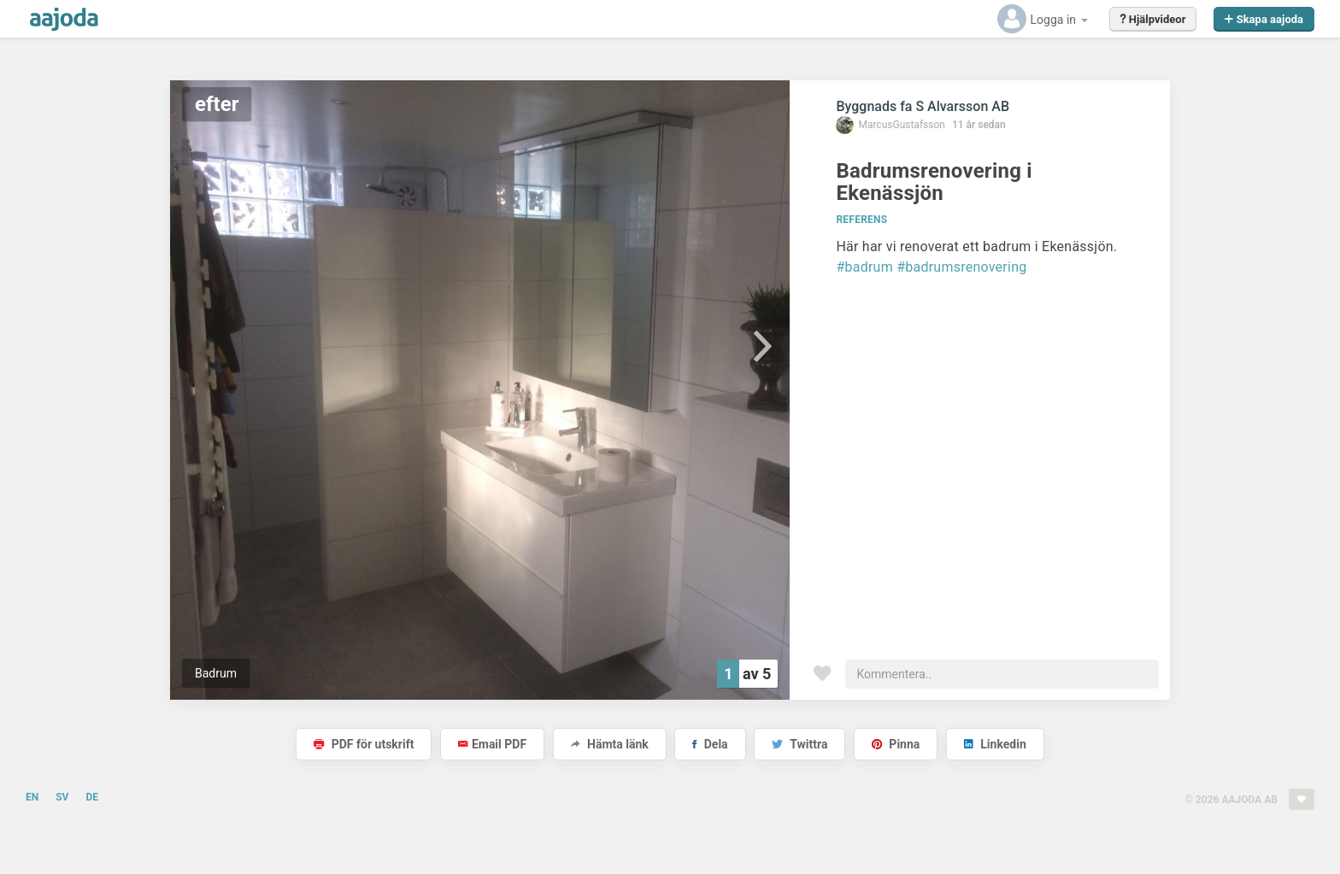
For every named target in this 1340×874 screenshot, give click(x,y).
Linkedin (995, 744)
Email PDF (492, 744)
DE (91, 797)
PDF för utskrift (364, 744)
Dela (709, 744)
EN (32, 797)
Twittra (799, 744)
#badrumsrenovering (961, 267)
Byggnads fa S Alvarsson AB (922, 106)
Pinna (896, 744)
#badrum (864, 267)
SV (62, 797)
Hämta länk (610, 744)
